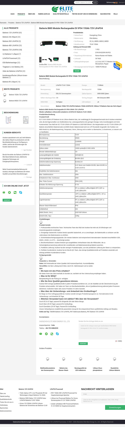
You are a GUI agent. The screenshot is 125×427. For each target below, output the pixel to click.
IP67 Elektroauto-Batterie (78, 312)
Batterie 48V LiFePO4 (10, 45)
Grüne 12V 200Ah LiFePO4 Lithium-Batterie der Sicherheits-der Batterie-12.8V (33, 404)
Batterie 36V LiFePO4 (10, 41)
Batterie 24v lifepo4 (10, 37)
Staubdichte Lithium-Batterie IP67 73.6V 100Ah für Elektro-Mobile (115, 369)
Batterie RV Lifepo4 (10, 82)
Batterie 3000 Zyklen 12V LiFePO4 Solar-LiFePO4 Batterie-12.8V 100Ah (33, 399)
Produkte (21, 14)
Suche (95, 2)
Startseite (3, 23)
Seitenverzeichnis (6, 411)
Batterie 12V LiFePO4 (10, 33)
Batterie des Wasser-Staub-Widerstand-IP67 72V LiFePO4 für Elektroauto (63, 369)
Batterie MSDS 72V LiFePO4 (18, 101)
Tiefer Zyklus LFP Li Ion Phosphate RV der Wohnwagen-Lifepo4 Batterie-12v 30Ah (33, 394)
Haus (12, 14)
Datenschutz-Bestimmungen (22, 422)
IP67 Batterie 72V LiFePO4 (95, 312)
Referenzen (110, 2)
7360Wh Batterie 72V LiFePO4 (59, 312)
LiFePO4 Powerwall (10, 58)
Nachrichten (105, 14)
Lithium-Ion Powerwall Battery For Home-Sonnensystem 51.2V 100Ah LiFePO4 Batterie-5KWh (64, 399)
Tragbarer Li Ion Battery (11, 67)
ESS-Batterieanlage (10, 63)
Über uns (31, 14)
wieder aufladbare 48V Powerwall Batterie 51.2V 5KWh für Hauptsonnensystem (65, 405)
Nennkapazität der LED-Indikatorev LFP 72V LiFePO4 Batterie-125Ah (81, 369)
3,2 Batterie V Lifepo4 (10, 54)
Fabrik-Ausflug (44, 14)
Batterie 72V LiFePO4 (23, 23)
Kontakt (77, 71)
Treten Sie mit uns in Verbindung (84, 14)
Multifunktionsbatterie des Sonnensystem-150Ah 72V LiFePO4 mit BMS (47, 369)
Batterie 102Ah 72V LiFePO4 (18, 94)
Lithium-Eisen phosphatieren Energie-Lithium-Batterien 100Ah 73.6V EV (97, 369)
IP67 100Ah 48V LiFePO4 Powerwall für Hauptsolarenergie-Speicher (64, 394)
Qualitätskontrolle (61, 14)
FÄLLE (116, 14)
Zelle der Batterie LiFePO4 (12, 71)
